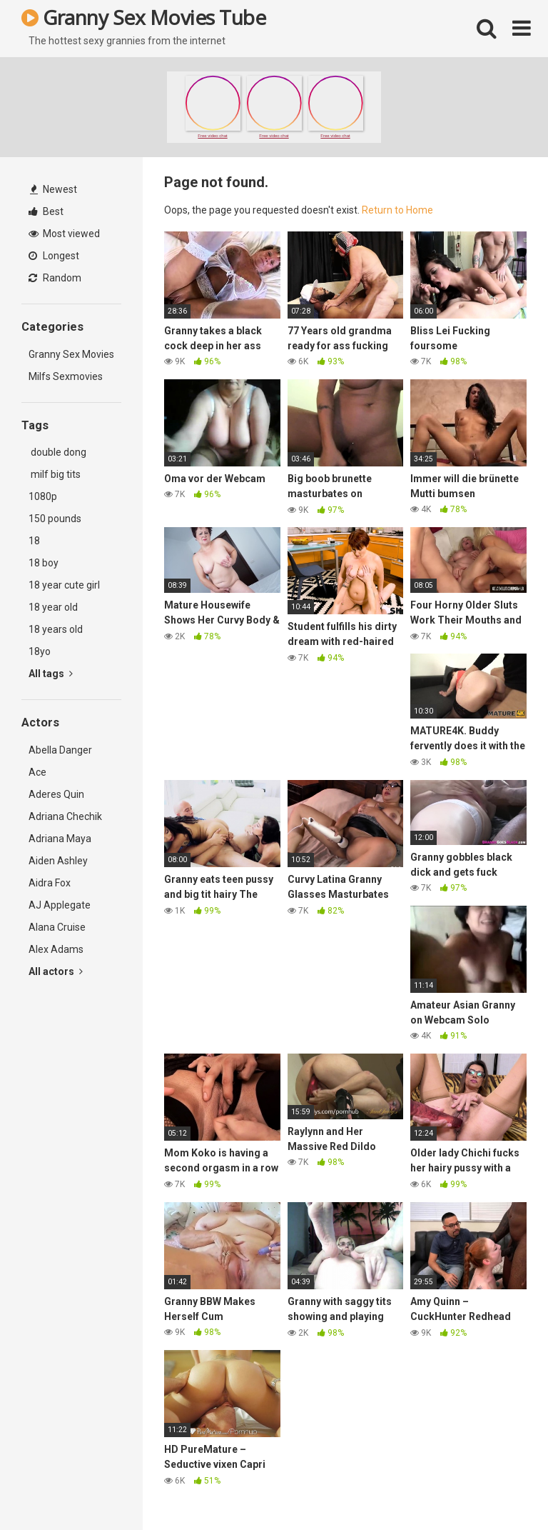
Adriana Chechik (65, 816)
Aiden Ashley (58, 860)
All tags (51, 673)
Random (55, 278)
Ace (37, 772)
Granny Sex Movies (71, 354)
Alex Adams (56, 949)
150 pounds (55, 518)
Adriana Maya (60, 838)
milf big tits (55, 474)
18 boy (44, 563)
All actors (56, 971)
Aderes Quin (56, 794)
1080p (43, 496)
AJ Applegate (60, 905)
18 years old (56, 629)
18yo (40, 651)
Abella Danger (60, 750)
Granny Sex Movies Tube (143, 17)
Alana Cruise (57, 927)
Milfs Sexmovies (66, 376)
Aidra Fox (50, 883)
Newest (53, 189)
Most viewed (64, 233)
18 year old (53, 607)
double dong (57, 452)
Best (46, 211)
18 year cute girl (64, 585)
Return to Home (397, 210)
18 (34, 540)
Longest (54, 255)
